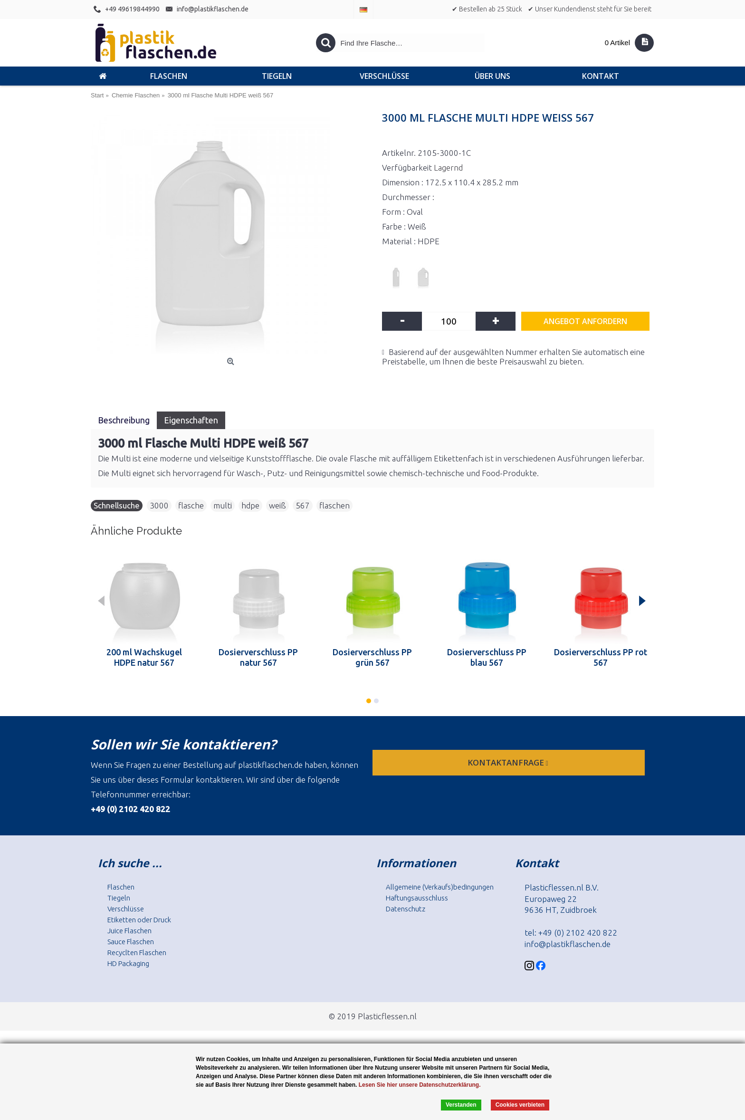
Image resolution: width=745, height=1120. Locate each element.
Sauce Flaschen (130, 942)
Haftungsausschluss (417, 898)
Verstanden (461, 1104)
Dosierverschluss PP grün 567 (372, 657)
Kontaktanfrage (509, 762)
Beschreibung (124, 420)
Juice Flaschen (129, 931)
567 (303, 505)
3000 (159, 505)
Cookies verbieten (520, 1104)
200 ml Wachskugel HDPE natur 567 (144, 657)
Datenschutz (405, 909)
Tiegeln (118, 898)
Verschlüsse (125, 909)
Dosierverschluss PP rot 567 (600, 657)
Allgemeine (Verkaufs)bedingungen (440, 887)
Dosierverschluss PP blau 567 (486, 657)
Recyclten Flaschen (136, 952)
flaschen (334, 505)
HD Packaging (128, 963)
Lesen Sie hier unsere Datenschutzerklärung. (420, 1085)
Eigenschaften (191, 420)
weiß (277, 505)
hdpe (250, 505)
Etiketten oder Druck (139, 920)
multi (222, 505)
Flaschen (120, 887)
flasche (191, 505)
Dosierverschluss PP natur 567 (258, 657)
